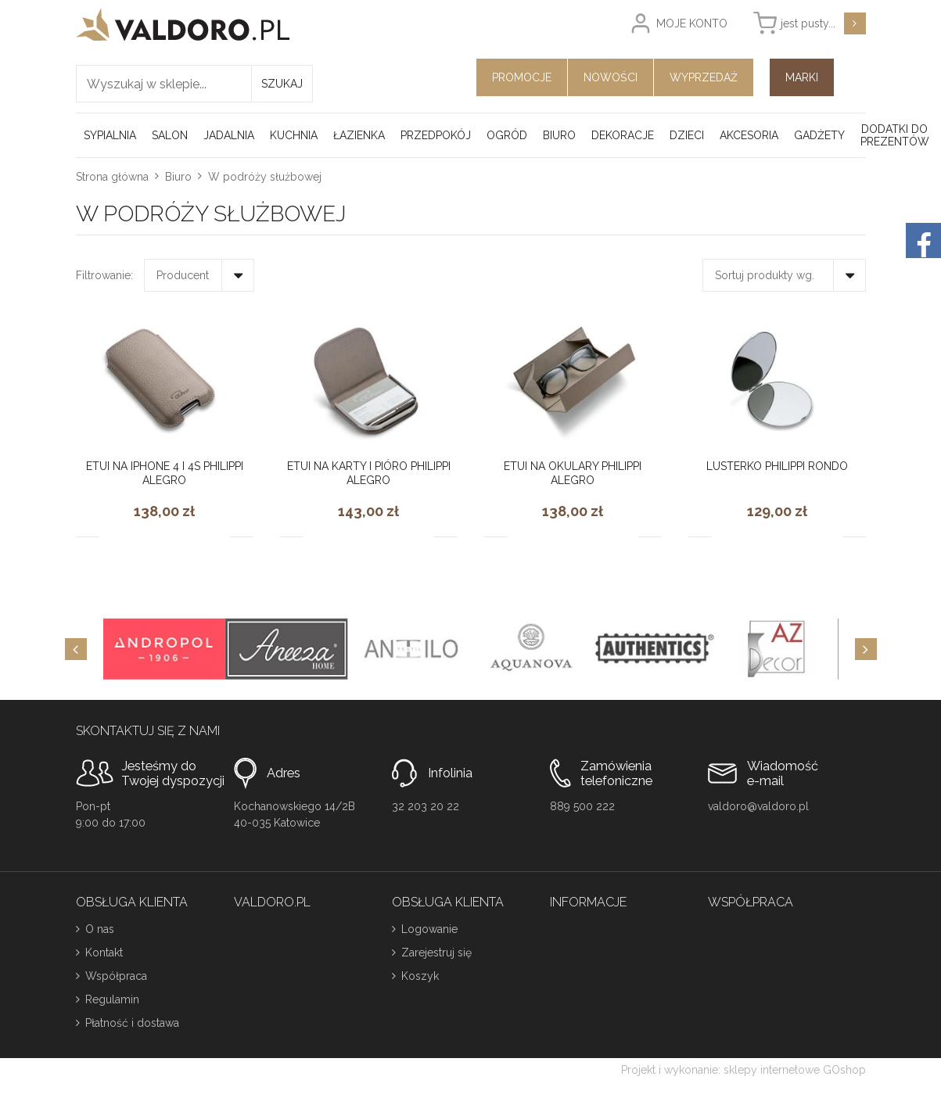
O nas (99, 929)
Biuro (559, 135)
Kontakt (104, 952)
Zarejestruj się (436, 952)
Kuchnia (294, 135)
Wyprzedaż (704, 77)
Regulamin (112, 999)
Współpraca (116, 976)
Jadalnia (228, 135)
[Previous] (76, 649)
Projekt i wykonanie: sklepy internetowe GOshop (743, 1070)
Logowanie (429, 929)
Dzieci (687, 135)
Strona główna (112, 176)
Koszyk (420, 976)
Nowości (611, 77)
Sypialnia (110, 135)
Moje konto (691, 23)
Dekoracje (622, 135)
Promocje (521, 77)
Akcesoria (749, 135)
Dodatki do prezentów (894, 135)
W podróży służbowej (264, 176)
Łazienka (359, 135)
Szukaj (282, 83)
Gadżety (819, 135)
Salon (170, 135)
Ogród (507, 135)
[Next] (866, 649)
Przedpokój (435, 135)
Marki (801, 77)
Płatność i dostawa (132, 1023)
